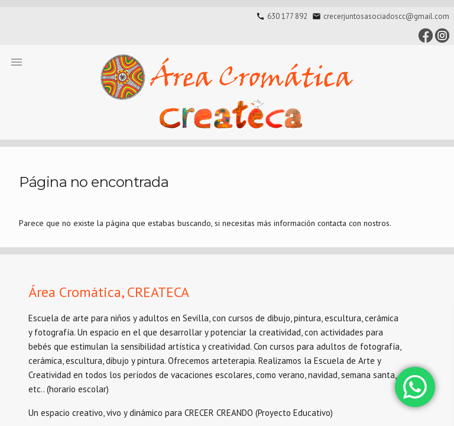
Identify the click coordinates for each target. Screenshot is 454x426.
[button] (16, 61)
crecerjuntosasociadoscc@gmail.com (386, 16)
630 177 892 (287, 16)
